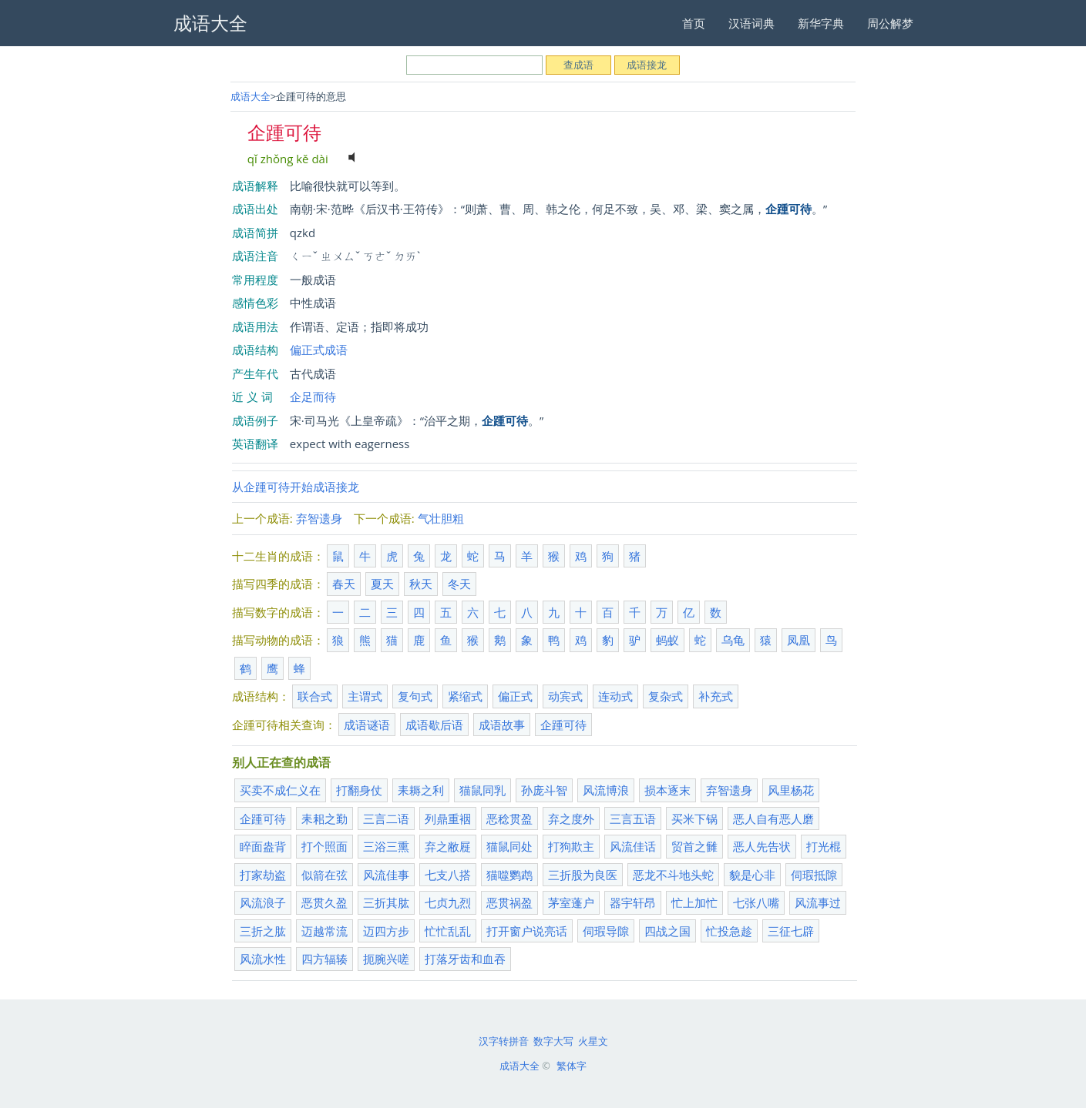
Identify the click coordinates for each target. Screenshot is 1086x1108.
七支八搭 (448, 874)
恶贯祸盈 (509, 902)
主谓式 (365, 696)
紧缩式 (465, 696)
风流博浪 (606, 790)
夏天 (382, 583)
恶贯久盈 (324, 902)
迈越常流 (324, 931)
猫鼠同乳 (482, 790)
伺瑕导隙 (606, 931)
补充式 (715, 696)
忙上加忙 (694, 902)
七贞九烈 (448, 902)
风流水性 (263, 958)
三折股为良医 (582, 874)
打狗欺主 (571, 846)
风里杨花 (791, 790)
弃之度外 (571, 818)
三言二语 (386, 818)
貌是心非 (752, 874)
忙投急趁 (729, 931)
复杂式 (665, 696)
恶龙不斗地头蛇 (673, 874)
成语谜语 (367, 724)
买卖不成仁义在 (280, 790)
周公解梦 (890, 23)
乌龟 (733, 640)
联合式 (315, 696)
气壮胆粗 (441, 518)
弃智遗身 (319, 518)
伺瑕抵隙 (814, 874)
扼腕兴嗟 (386, 958)
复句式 (415, 696)
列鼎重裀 (448, 818)
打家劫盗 (263, 874)
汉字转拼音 (504, 1041)
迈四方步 (386, 931)
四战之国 (667, 931)
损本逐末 (667, 790)
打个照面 (324, 846)
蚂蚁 (667, 640)
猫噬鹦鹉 (509, 874)
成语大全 (250, 96)
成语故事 (502, 724)
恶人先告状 (762, 846)
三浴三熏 (386, 846)
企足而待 (313, 396)
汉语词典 (751, 23)
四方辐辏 (324, 958)
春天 (343, 583)
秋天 (420, 583)
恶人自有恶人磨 (773, 818)
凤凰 (798, 640)
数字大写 (553, 1041)
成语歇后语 (434, 724)
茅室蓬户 (571, 902)
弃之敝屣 (448, 846)
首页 (693, 23)
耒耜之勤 (324, 818)
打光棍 (823, 846)
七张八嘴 (756, 902)
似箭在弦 (324, 874)
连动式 (615, 696)
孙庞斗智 (544, 790)
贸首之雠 (694, 846)
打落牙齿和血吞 (465, 958)
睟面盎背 (263, 846)
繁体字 (571, 1066)
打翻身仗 (359, 790)
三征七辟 (791, 931)
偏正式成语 (319, 349)
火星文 (593, 1041)
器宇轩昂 (633, 902)
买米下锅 (694, 818)
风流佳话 (633, 846)
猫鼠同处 (509, 846)
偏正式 (515, 696)
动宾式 (565, 696)
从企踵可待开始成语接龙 (295, 486)
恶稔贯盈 (509, 818)
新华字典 (821, 23)
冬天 (459, 583)
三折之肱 (263, 931)
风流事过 (818, 902)
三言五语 (633, 818)
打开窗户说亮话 (526, 931)
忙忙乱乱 (448, 931)
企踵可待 (563, 724)
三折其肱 (386, 902)
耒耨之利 (421, 790)
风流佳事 (386, 874)
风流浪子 (263, 902)
